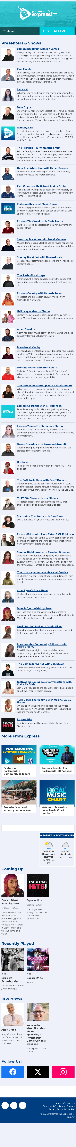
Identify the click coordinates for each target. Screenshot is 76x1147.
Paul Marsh (24, 69)
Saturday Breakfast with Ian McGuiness (41, 239)
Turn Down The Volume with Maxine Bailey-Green (44, 701)
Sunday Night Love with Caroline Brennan (43, 552)
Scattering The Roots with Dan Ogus (40, 516)
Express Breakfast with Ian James (38, 49)
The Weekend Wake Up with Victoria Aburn (44, 385)
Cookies (71, 1106)
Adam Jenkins (26, 329)
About (59, 1103)
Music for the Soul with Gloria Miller (39, 626)
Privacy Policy (56, 1109)
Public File (69, 1109)
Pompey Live (25, 127)
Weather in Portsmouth (57, 835)
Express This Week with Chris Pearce (40, 221)
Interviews (11, 998)
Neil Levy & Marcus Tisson (33, 311)
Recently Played (17, 943)
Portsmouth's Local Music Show (37, 204)
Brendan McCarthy (28, 347)
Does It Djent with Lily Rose (34, 608)
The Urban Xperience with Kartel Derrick (42, 572)
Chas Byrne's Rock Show (32, 590)
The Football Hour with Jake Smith (38, 147)
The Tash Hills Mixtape (31, 275)
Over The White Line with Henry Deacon (42, 168)
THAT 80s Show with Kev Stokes (37, 498)
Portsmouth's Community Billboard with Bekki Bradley (42, 645)
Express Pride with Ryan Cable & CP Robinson (45, 534)
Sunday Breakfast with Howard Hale (39, 257)
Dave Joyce (24, 107)
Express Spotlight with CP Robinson (39, 405)
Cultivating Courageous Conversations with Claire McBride (44, 683)
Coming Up (12, 869)
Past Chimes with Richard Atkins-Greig (41, 186)
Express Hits (24, 719)
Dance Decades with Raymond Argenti (41, 444)
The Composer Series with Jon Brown (41, 664)
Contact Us (69, 1103)
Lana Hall (22, 89)
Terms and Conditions (54, 1106)
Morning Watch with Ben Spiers (37, 367)
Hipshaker (23, 462)
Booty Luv (32, 982)
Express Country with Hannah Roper (39, 293)
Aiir (73, 1117)
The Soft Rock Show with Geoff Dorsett (42, 480)
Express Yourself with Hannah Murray (40, 426)
